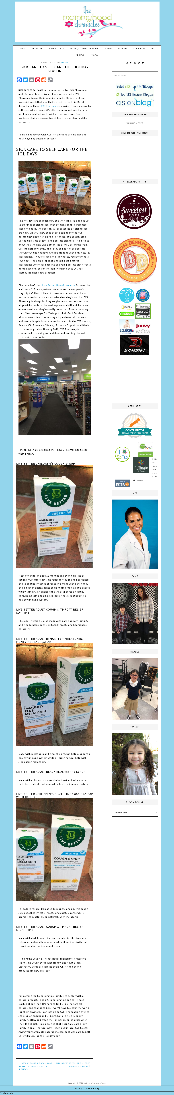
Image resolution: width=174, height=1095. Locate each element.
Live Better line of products (58, 285)
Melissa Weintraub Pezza (95, 1083)
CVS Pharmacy (49, 105)
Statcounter (7, 1093)
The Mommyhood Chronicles (87, 23)
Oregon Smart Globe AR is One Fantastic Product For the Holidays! (35, 1066)
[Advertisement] (135, 378)
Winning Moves (135, 123)
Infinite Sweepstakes (155, 466)
